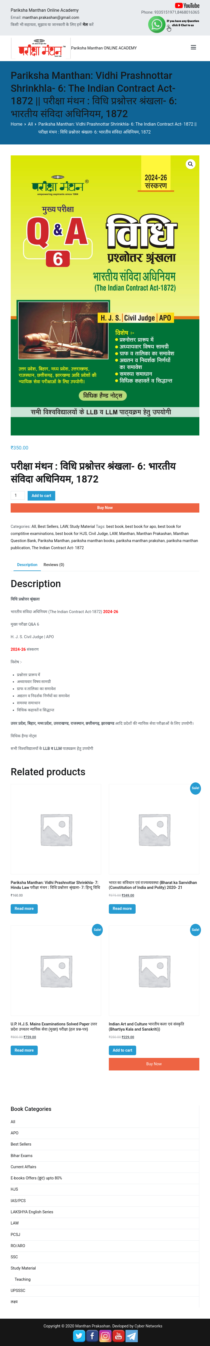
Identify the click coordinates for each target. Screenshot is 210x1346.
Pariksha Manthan (53, 541)
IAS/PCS (18, 1201)
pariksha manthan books (93, 541)
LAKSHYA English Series (32, 1212)
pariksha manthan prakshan (140, 541)
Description (27, 565)
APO (14, 1133)
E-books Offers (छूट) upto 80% (36, 1178)
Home (16, 124)
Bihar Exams (22, 1155)
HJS (14, 1189)
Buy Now (105, 507)
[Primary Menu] (193, 48)
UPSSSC (18, 1290)
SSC (14, 1257)
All (30, 124)
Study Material (82, 526)
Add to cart (41, 495)
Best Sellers (48, 526)
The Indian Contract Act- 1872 (58, 548)
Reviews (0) (53, 565)
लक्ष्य (14, 1302)
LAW (64, 526)
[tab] (27, 565)
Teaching (22, 1279)
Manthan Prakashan (153, 533)
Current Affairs (23, 1167)
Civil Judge (98, 533)
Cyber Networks (148, 1326)
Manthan (127, 533)
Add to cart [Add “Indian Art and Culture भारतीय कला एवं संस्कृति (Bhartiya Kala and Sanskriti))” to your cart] (122, 1050)
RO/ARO (18, 1246)
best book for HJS (71, 533)
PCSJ (15, 1234)
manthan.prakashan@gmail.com (50, 17)
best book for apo (140, 526)
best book (115, 526)
